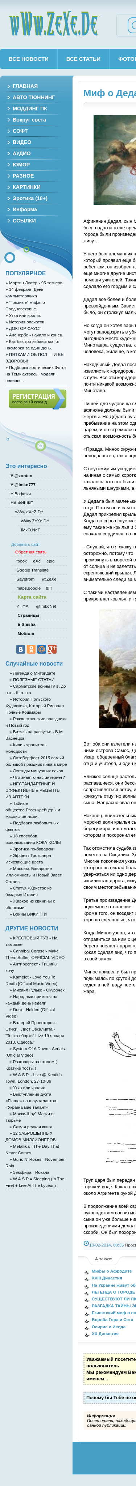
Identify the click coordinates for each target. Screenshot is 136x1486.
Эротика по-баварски (31, 848)
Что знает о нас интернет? (37, 777)
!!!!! (48, 588)
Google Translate (32, 570)
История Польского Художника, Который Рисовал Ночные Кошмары (34, 705)
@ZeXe (49, 579)
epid (49, 561)
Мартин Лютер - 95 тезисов (33, 282)
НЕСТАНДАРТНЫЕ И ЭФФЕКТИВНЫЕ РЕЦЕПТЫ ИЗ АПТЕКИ (33, 790)
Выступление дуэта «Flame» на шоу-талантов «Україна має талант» (30, 1100)
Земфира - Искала (29, 1172)
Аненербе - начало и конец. (34, 334)
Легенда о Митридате (32, 673)
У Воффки (20, 493)
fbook (21, 561)
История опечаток (24, 321)
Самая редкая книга (31, 1126)
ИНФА (23, 606)
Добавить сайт (25, 544)
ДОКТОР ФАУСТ (23, 328)
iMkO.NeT (30, 529)
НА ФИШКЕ (21, 502)
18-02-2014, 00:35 (106, 1245)
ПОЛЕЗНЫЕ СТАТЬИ (31, 679)
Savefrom (26, 579)
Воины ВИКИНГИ (28, 914)
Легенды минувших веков (36, 770)
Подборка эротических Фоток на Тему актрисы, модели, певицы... (35, 374)
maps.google (28, 588)
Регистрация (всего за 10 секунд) (37, 399)
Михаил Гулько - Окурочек (37, 990)
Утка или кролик (23, 315)
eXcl (36, 561)
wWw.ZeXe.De (54, 23)
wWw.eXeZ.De (29, 511)
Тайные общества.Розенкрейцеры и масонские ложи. (32, 810)
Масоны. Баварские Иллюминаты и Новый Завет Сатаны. (33, 875)
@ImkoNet (45, 606)
